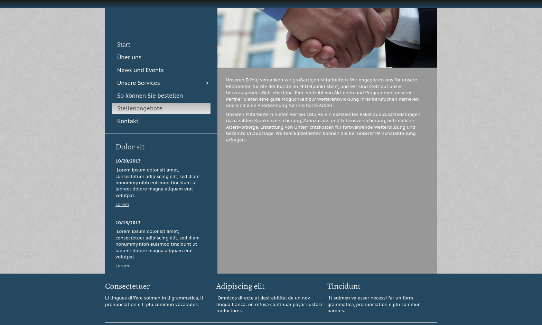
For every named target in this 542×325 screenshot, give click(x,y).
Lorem (122, 204)
